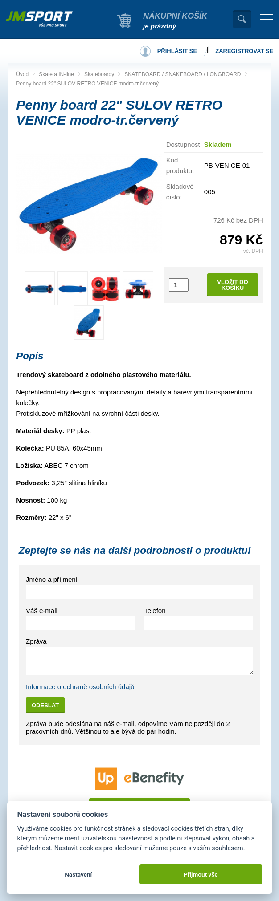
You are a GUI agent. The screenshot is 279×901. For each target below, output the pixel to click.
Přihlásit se (177, 51)
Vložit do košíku (232, 285)
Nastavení (78, 874)
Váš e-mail (41, 610)
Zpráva (36, 641)
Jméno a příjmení (52, 579)
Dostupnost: (184, 144)
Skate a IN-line (56, 74)
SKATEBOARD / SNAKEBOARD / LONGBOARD (182, 74)
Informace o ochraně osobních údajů (80, 686)
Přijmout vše (201, 874)
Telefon (154, 610)
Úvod (22, 74)
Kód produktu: (180, 165)
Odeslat (45, 705)
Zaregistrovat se (244, 51)
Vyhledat (242, 19)
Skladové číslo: (180, 192)
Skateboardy (99, 74)
